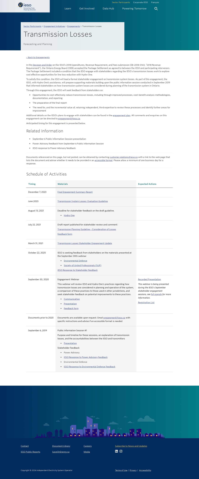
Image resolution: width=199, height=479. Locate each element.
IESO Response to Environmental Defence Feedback (89, 366)
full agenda (156, 294)
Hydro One (69, 215)
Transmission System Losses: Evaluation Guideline (82, 201)
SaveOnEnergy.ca (61, 452)
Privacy (133, 470)
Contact (25, 446)
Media (87, 452)
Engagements (73, 26)
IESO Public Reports (30, 452)
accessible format (103, 160)
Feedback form (64, 234)
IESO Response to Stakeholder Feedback (77, 270)
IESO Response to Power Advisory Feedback (86, 357)
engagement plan (121, 115)
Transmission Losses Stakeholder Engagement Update (84, 243)
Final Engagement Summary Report (75, 192)
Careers (88, 446)
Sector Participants (121, 2)
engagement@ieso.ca (69, 118)
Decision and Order (42, 65)
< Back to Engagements (38, 57)
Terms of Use (121, 470)
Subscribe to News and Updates (131, 446)
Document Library (61, 446)
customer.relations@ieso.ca (124, 157)
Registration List (146, 302)
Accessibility (145, 470)
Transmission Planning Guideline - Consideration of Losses (86, 229)
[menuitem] (67, 8)
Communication (72, 299)
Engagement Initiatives (54, 26)
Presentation (70, 303)
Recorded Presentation (149, 279)
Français (155, 2)
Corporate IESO (140, 2)
